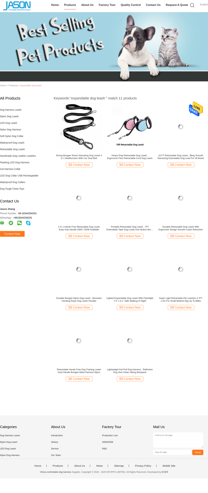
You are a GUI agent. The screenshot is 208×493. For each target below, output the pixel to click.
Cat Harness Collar (10, 169)
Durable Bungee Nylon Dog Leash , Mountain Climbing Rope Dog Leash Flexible (79, 299)
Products (70, 4)
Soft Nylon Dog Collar (11, 136)
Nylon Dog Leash (9, 116)
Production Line (110, 435)
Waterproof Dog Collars (12, 182)
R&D (104, 448)
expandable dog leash (30, 85)
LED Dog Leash (8, 123)
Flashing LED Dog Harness (14, 162)
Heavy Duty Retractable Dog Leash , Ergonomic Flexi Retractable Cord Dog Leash (130, 156)
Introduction (57, 435)
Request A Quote (177, 4)
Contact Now (12, 233)
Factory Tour (107, 4)
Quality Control (131, 4)
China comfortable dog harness (55, 472)
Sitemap (119, 466)
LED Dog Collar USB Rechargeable (19, 175)
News (99, 466)
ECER (165, 472)
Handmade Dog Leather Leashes (18, 155)
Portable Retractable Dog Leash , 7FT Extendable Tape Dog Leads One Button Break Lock (129, 228)
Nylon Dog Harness (10, 129)
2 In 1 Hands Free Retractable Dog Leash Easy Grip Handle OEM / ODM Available (79, 228)
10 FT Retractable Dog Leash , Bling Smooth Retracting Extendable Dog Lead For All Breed (181, 156)
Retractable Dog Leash (12, 149)
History (54, 442)
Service (54, 448)
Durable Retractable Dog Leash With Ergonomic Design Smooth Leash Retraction (180, 228)
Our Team (56, 455)
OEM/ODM (107, 442)
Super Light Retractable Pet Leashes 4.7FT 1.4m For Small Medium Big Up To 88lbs (180, 299)
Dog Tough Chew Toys (12, 188)
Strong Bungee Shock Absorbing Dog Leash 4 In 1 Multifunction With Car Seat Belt (79, 156)
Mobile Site (169, 466)
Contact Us (153, 4)
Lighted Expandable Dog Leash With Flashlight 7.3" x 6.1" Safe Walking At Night (129, 299)
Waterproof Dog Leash (12, 142)
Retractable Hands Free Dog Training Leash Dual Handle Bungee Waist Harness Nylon (79, 371)
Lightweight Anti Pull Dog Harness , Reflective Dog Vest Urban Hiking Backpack (130, 371)
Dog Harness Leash (10, 109)
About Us (87, 4)
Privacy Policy (143, 466)
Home (55, 4)
